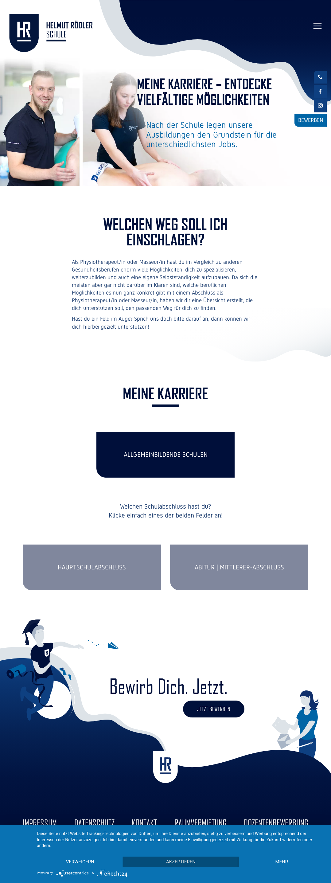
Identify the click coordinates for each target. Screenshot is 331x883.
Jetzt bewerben (213, 709)
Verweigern (80, 862)
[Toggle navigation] (317, 26)
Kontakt (144, 822)
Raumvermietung (200, 822)
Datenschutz (94, 822)
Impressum (40, 822)
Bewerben (310, 120)
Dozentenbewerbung (276, 822)
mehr (281, 862)
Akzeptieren (181, 862)
